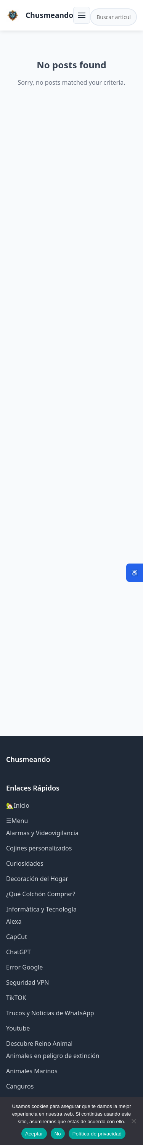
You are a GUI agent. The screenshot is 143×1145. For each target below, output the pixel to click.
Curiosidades (24, 863)
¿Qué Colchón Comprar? (40, 894)
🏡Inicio (17, 805)
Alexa (14, 921)
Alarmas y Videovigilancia (42, 833)
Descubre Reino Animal (39, 1043)
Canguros (20, 1086)
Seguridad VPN (27, 982)
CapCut (16, 936)
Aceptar (34, 1134)
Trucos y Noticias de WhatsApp (50, 1013)
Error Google (24, 967)
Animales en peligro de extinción (53, 1056)
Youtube (18, 1028)
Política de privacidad (97, 1134)
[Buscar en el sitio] (113, 17)
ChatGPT (18, 952)
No (58, 1134)
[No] (133, 1121)
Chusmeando (49, 15)
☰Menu (17, 820)
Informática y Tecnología (41, 909)
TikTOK (16, 998)
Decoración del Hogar (37, 878)
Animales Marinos (32, 1071)
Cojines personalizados (39, 848)
